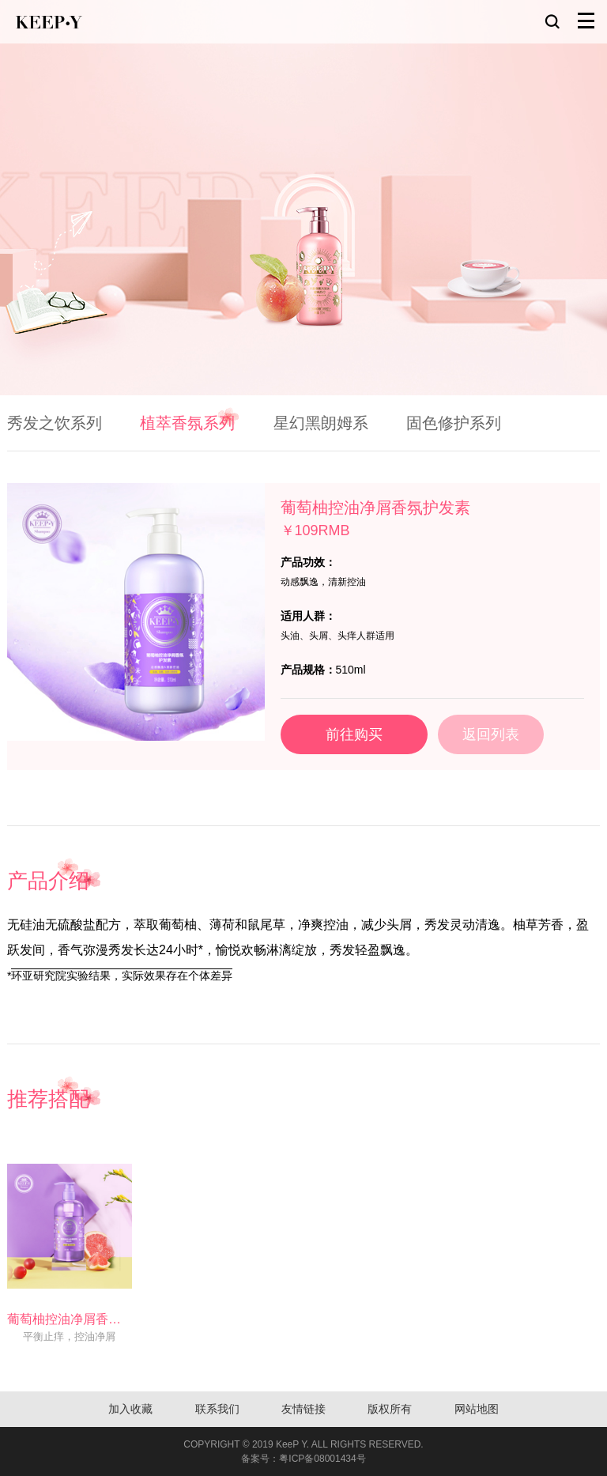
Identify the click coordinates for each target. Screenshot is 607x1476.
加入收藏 (130, 1408)
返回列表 (490, 734)
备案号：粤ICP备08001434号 (303, 1458)
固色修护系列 (453, 423)
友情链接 (303, 1408)
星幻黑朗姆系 (320, 423)
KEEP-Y (49, 21)
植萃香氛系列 (187, 423)
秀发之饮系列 (54, 423)
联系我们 (217, 1408)
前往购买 (354, 734)
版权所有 (390, 1408)
